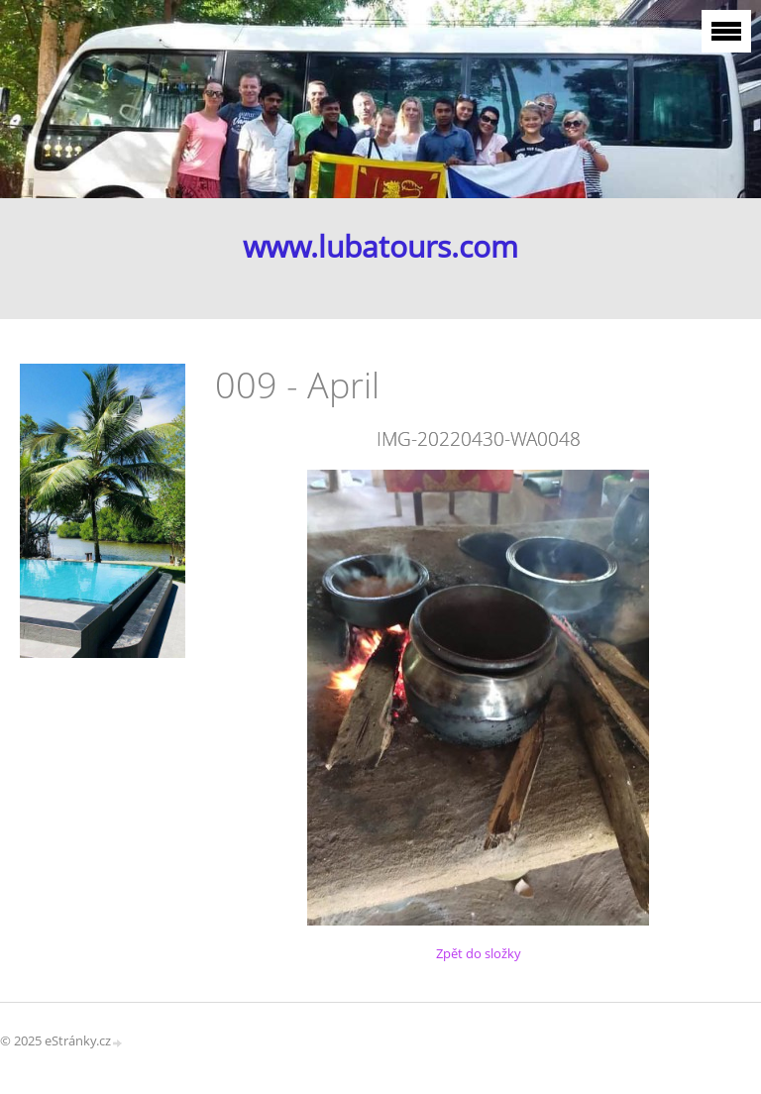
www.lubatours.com (380, 246)
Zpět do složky (478, 953)
